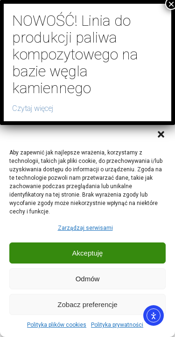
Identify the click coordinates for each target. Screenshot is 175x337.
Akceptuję (87, 253)
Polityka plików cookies (56, 325)
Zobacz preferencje (87, 304)
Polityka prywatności (117, 325)
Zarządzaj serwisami (85, 228)
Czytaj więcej (32, 108)
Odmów (88, 279)
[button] (161, 134)
